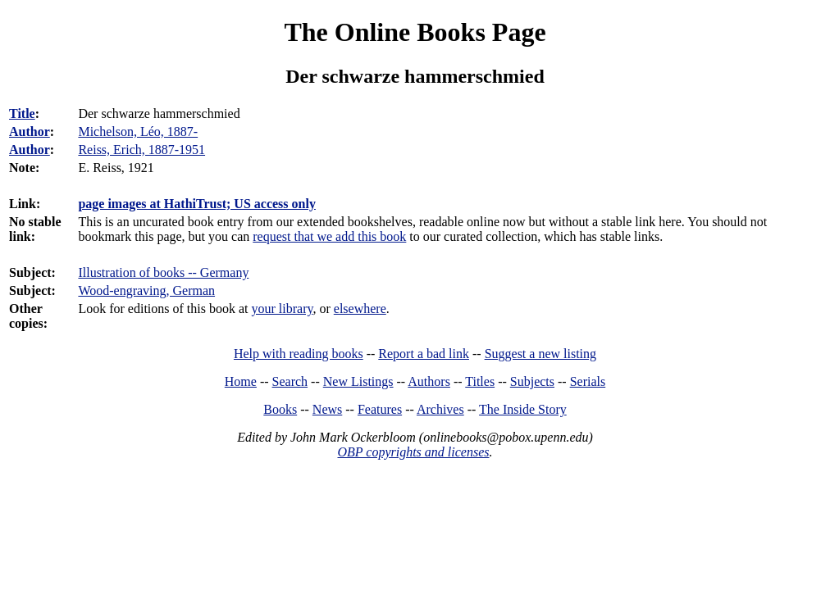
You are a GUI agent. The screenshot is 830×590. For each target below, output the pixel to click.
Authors (429, 381)
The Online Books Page (414, 32)
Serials (588, 381)
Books (280, 409)
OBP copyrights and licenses (413, 452)
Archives (440, 409)
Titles (480, 381)
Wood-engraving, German (146, 290)
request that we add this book (329, 236)
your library (282, 308)
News (327, 409)
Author (29, 131)
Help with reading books (298, 354)
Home (241, 381)
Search (290, 381)
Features (380, 409)
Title (22, 113)
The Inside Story (523, 409)
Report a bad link (423, 354)
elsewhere (360, 308)
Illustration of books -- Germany (163, 272)
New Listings (358, 381)
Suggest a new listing (540, 354)
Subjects (532, 381)
